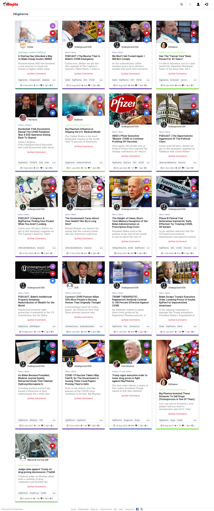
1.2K (37, 425)
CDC (85, 80)
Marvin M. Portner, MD (37, 460)
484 (131, 85)
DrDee (30, 47)
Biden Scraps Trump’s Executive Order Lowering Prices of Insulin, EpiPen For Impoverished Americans (177, 301)
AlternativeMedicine (167, 162)
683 (178, 168)
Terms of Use (106, 509)
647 (84, 253)
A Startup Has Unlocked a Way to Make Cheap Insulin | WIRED (35, 57)
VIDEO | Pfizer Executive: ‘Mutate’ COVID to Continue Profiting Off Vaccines (127, 138)
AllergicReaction (119, 248)
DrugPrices (34, 493)
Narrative (77, 293)
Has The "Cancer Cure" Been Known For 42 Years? (175, 57)
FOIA (47, 162)
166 (84, 168)
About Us (94, 509)
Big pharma (86, 125)
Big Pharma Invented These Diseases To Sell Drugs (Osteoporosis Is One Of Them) (177, 396)
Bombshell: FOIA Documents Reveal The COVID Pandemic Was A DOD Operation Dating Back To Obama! (34, 133)
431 (36, 168)
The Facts (32, 119)
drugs (137, 420)
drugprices (128, 420)
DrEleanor (173, 47)
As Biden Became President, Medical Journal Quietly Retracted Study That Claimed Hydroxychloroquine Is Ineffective (35, 381)
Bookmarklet (83, 509)
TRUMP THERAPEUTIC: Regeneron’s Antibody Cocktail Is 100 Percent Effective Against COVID (130, 301)
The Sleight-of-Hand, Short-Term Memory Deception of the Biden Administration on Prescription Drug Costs (130, 222)
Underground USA (83, 47)
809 (131, 331)
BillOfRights (35, 326)
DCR (76, 287)
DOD (41, 162)
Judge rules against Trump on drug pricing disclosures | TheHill (36, 471)
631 (37, 253)
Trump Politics (126, 371)
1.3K (178, 331)
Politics (21, 125)
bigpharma (22, 80)
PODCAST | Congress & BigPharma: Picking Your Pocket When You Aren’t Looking (36, 221)
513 (36, 85)
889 (131, 425)
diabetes (46, 80)
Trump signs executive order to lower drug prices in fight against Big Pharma (129, 378)
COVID (92, 80)
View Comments (36, 73)
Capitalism (81, 420)
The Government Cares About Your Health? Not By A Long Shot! (82, 221)
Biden (67, 80)
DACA (179, 326)
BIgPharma (117, 420)
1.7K (177, 425)
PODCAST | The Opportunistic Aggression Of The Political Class (176, 138)
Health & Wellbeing (37, 52)
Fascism (187, 248)
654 (84, 331)
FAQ (115, 509)
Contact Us (129, 509)
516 (177, 253)
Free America (127, 366)
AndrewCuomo (71, 326)
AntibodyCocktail (87, 326)
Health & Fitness (166, 52)
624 (178, 85)
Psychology (23, 52)
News (67, 52)
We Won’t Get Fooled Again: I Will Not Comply (128, 57)
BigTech (127, 162)
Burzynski (174, 80)
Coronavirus (134, 326)
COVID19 (33, 162)
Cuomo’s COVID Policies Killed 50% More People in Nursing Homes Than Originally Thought (83, 299)
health (179, 420)
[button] (181, 4)
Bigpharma (70, 162)
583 (130, 253)
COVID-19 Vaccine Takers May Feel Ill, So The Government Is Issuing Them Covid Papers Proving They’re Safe (82, 379)
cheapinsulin (34, 80)
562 (84, 85)
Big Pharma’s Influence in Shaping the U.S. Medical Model (82, 130)
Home (73, 509)
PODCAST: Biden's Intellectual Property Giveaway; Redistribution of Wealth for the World (36, 301)
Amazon (181, 162)
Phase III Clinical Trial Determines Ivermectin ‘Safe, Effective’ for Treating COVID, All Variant (175, 222)
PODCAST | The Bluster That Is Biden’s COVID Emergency (82, 57)
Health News (180, 52)
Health (36, 465)
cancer (184, 80)
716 (131, 168)
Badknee (78, 119)
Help (121, 509)
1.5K (37, 331)
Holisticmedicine (84, 162)
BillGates (33, 420)
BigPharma (77, 80)
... (54, 79)
